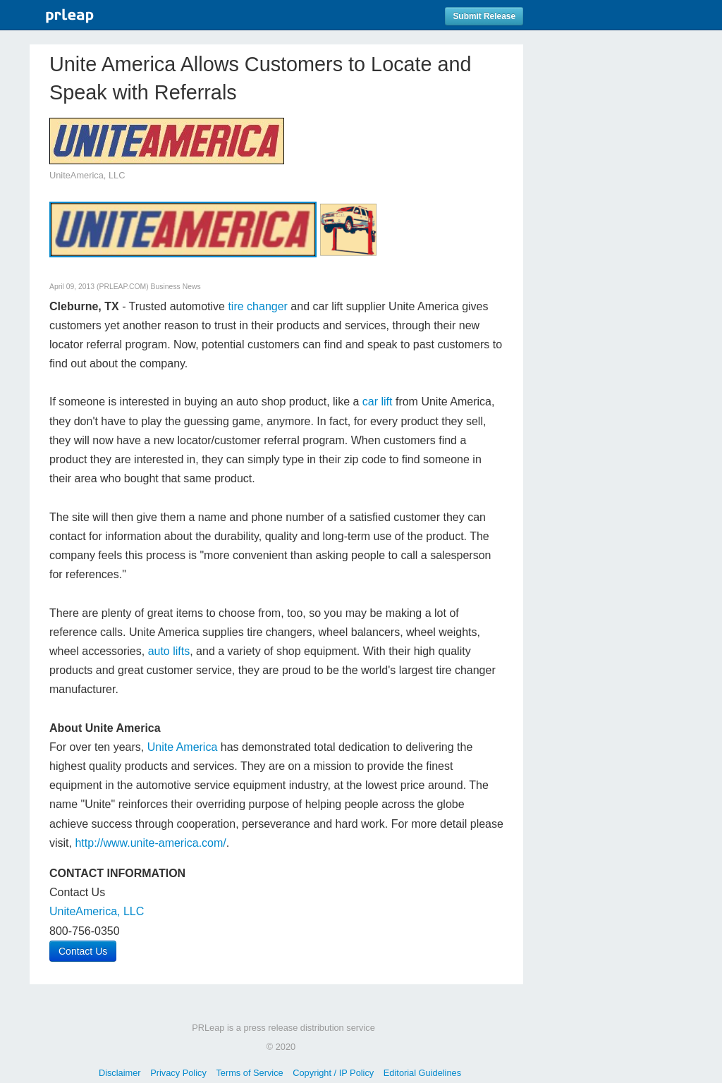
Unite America (182, 747)
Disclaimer (120, 1072)
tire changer (258, 306)
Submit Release (484, 16)
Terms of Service (249, 1072)
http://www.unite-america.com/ (150, 843)
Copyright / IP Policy (333, 1072)
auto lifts (169, 651)
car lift (377, 402)
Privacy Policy (178, 1072)
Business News (176, 286)
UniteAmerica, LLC (96, 911)
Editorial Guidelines (422, 1072)
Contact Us (83, 951)
